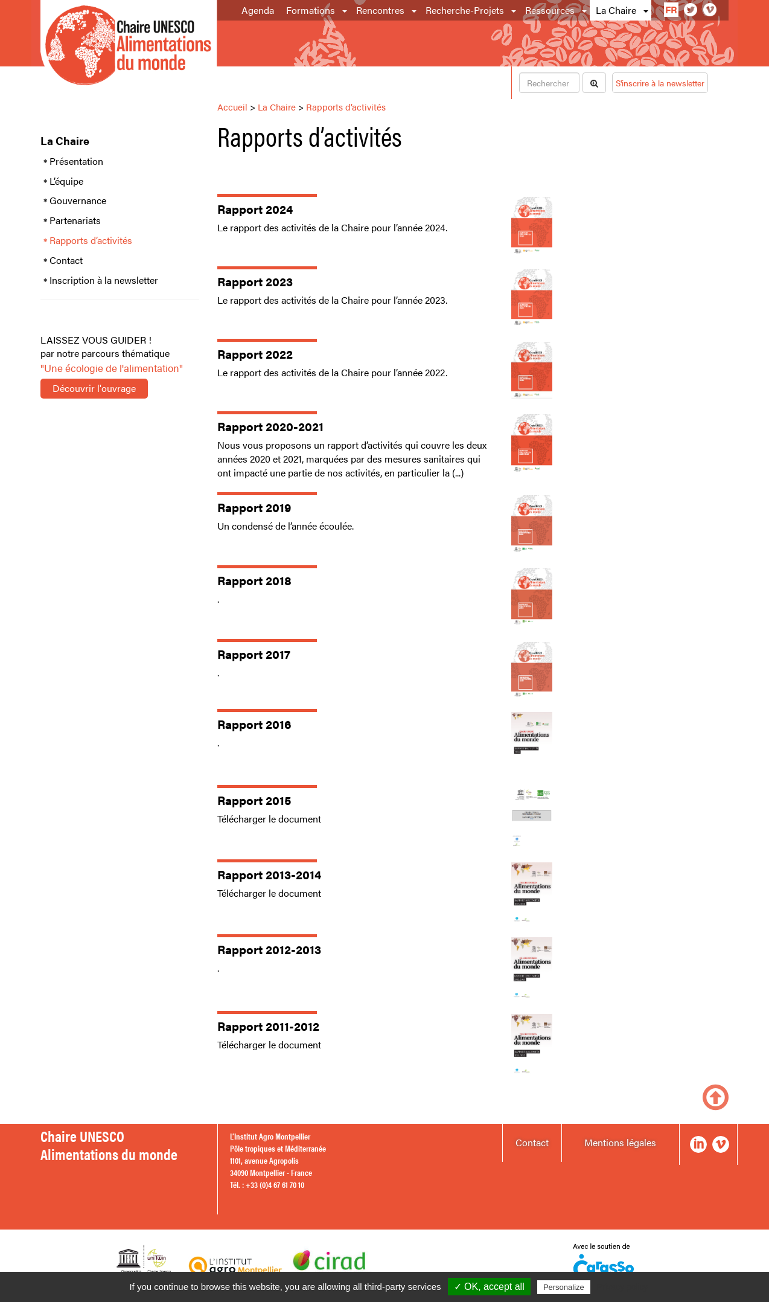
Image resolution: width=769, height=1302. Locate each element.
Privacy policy (622, 1287)
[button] (345, 10)
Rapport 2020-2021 (270, 426)
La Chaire (616, 10)
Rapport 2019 (254, 507)
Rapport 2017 (253, 653)
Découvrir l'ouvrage (94, 388)
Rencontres (380, 10)
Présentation (76, 161)
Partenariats (75, 220)
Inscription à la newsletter (103, 280)
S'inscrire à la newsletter (660, 83)
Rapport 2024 (255, 208)
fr (671, 9)
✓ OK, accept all (489, 1286)
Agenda (257, 10)
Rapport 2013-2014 (269, 874)
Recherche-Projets (465, 10)
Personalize (563, 1287)
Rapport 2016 (254, 724)
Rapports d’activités (90, 240)
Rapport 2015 (254, 800)
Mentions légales (620, 1142)
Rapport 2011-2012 (268, 1025)
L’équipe (66, 181)
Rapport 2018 (254, 580)
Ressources (550, 10)
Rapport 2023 (255, 281)
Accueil (232, 106)
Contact (66, 260)
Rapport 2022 (255, 353)
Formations (310, 10)
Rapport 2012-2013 (269, 949)
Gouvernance (77, 200)
